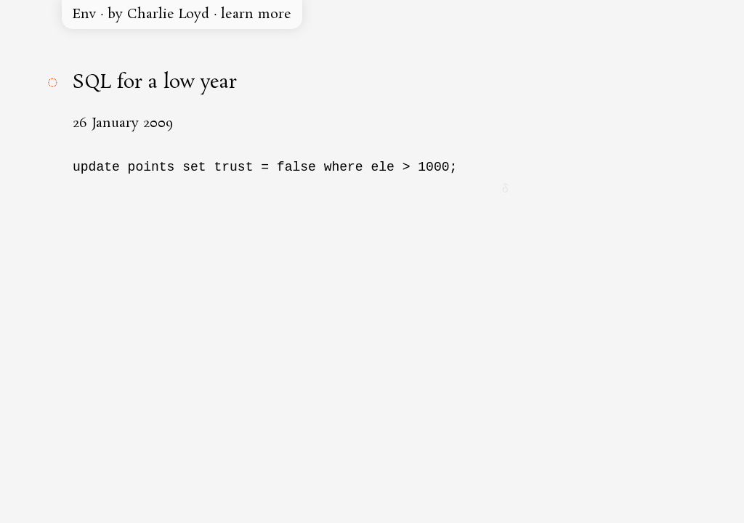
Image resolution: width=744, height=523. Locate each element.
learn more (256, 14)
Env (84, 14)
